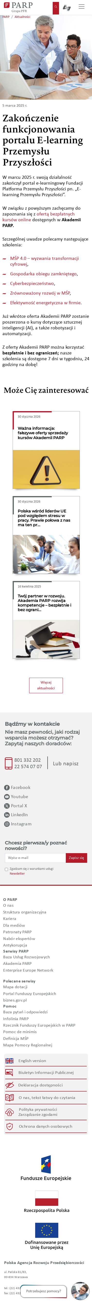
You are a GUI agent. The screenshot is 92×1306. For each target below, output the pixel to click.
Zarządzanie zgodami (37, 1115)
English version (32, 1061)
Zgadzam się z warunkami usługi (31, 869)
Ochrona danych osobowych (45, 1126)
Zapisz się (76, 858)
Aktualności (22, 17)
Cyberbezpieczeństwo (32, 283)
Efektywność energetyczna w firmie (45, 303)
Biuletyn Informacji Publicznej (46, 1073)
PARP (5, 17)
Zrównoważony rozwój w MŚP (40, 293)
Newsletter (17, 874)
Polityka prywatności (38, 1109)
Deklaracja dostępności (40, 1085)
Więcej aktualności (46, 685)
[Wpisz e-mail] (35, 858)
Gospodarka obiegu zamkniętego (43, 274)
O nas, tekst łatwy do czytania (47, 1098)
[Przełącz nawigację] (81, 7)
